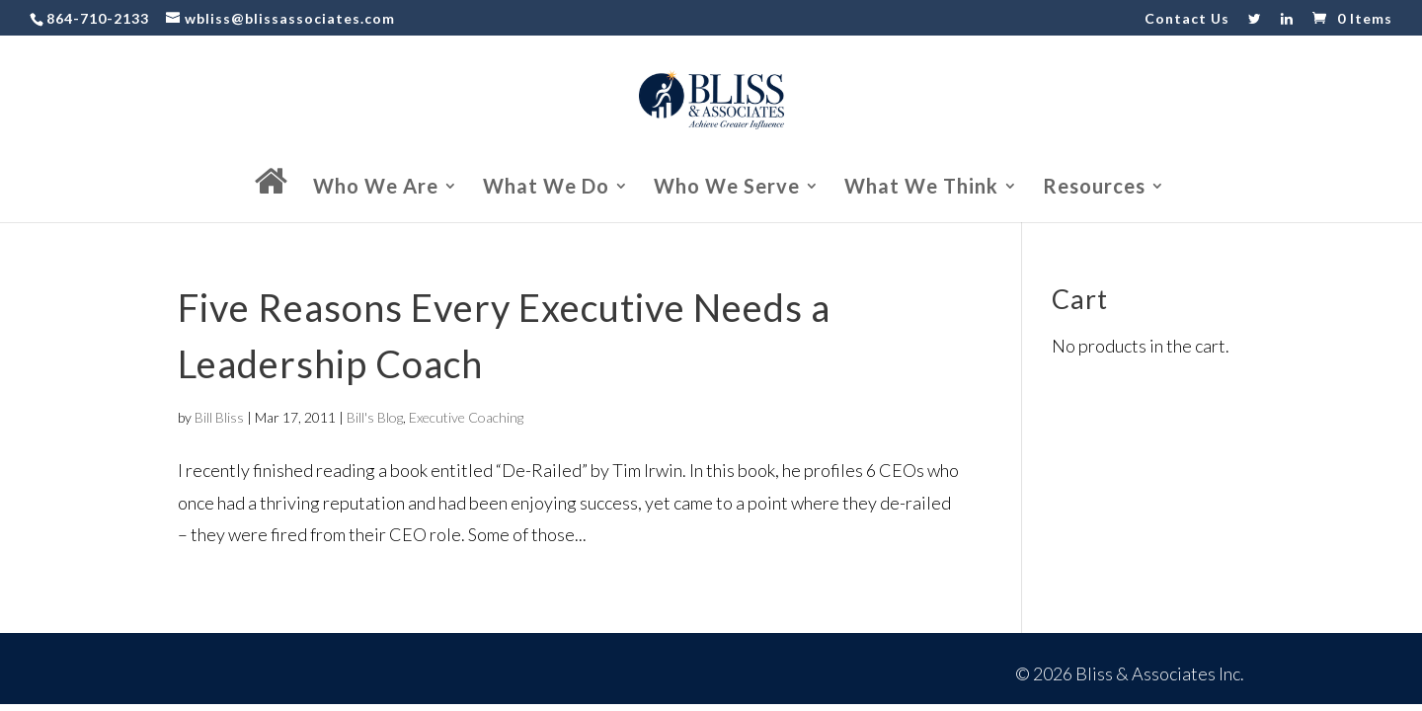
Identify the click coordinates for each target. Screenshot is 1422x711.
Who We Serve (727, 188)
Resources (1094, 188)
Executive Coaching (466, 417)
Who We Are (375, 188)
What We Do (546, 188)
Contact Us (1187, 19)
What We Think (921, 188)
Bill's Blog (375, 417)
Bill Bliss (219, 417)
